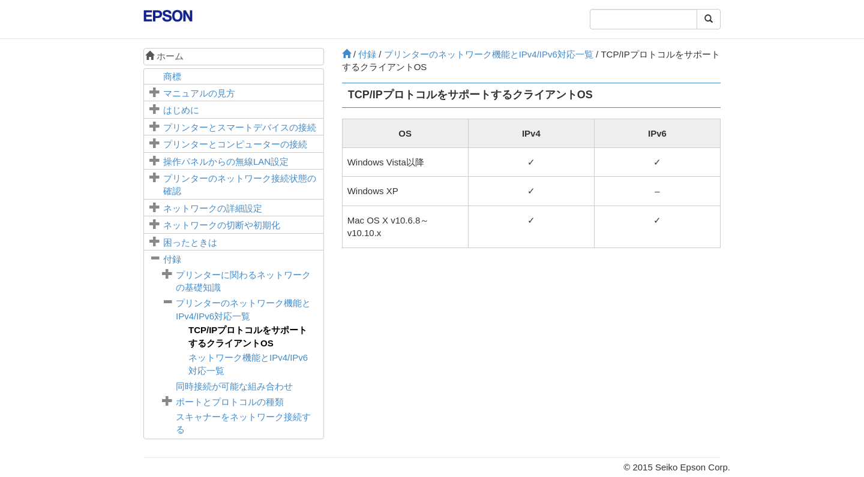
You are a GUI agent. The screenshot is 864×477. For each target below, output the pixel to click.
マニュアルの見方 (199, 93)
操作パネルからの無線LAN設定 (226, 161)
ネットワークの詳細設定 (212, 208)
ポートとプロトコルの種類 (230, 402)
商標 (172, 76)
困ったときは (190, 242)
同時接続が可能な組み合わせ (234, 386)
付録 (172, 259)
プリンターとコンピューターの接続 (235, 144)
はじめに (181, 110)
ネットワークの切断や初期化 (221, 225)
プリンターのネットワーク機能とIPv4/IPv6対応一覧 (488, 54)
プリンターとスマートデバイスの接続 (239, 127)
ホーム (164, 56)
